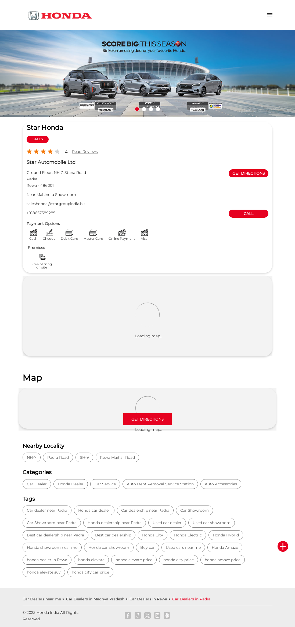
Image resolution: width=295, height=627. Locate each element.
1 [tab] (137, 109)
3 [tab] (151, 109)
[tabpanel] (147, 73)
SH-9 (84, 457)
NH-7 (31, 457)
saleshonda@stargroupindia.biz (56, 203)
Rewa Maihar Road (117, 457)
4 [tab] (158, 109)
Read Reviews (85, 151)
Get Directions (147, 419)
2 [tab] (144, 109)
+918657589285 (41, 212)
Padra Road (58, 457)
